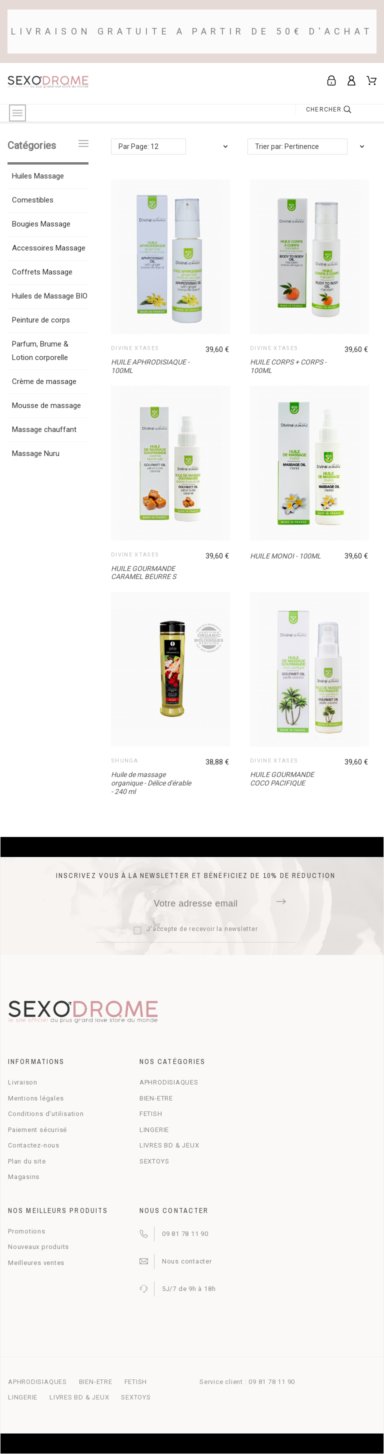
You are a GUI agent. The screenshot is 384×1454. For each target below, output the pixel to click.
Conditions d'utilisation (46, 1114)
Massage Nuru (36, 453)
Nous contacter (187, 1261)
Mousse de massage (46, 405)
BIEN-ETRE (156, 1098)
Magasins (24, 1176)
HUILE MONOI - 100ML (285, 556)
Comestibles (33, 200)
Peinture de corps (41, 320)
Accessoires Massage (49, 248)
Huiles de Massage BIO (50, 296)
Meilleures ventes (36, 1262)
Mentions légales (36, 1098)
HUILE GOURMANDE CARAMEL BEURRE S (143, 572)
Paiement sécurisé (37, 1130)
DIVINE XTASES (135, 348)
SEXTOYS (154, 1161)
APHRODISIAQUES (169, 1082)
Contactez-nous (34, 1145)
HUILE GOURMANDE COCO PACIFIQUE (282, 778)
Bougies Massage (41, 224)
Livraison (23, 1082)
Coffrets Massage (42, 272)
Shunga (124, 761)
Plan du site (27, 1161)
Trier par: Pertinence (287, 146)
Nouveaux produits (38, 1246)
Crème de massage (44, 381)
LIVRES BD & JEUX (169, 1145)
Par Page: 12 (138, 146)
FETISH (151, 1114)
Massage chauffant (44, 429)
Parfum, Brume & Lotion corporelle (40, 351)
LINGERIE (154, 1130)
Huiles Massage (38, 176)
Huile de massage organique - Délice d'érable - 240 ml (151, 782)
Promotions (27, 1231)
